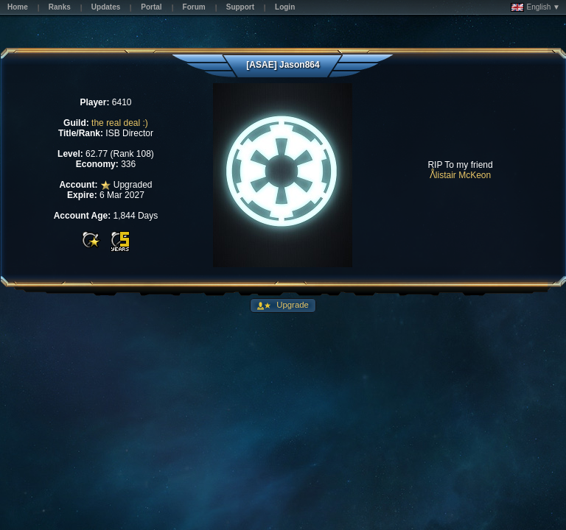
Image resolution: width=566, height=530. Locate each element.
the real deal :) (119, 123)
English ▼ (535, 7)
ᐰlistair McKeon (460, 175)
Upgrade (291, 304)
